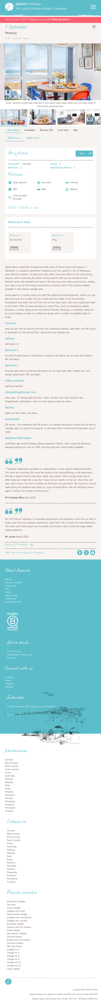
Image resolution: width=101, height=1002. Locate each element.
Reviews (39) (46, 130)
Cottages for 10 (14, 962)
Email (92, 552)
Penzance (9, 792)
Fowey (8, 789)
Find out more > (61, 19)
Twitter (86, 552)
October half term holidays (18, 940)
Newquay (9, 782)
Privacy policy (11, 586)
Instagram (9, 684)
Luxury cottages (14, 908)
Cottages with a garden (17, 921)
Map (75, 130)
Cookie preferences (13, 602)
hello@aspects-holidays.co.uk (19, 655)
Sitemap (8, 579)
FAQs (7, 589)
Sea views (11, 905)
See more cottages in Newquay (27, 552)
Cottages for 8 (13, 959)
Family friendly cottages (17, 914)
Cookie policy (10, 599)
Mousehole (10, 795)
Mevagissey (10, 801)
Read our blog (11, 595)
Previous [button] (5, 72)
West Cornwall (11, 763)
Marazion (9, 798)
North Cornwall (11, 766)
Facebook (80, 552)
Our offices (11, 658)
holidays (28, 4)
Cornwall (9, 760)
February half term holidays (19, 927)
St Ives (8, 773)
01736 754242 (14, 651)
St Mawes (9, 811)
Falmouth (9, 779)
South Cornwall (11, 769)
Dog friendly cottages (16, 901)
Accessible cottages (15, 924)
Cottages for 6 (13, 956)
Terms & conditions (13, 583)
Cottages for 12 (14, 966)
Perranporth (10, 808)
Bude (7, 785)
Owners (8, 592)
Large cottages (13, 969)
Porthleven (9, 805)
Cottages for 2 (13, 950)
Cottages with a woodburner (19, 917)
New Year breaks (14, 946)
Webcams (9, 687)
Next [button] (96, 72)
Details (14, 138)
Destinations (16, 751)
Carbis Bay (10, 776)
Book (82, 154)
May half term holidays (17, 934)
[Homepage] (9, 7)
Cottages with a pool (16, 911)
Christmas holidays (15, 943)
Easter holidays (13, 930)
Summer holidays (14, 937)
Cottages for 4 (13, 953)
